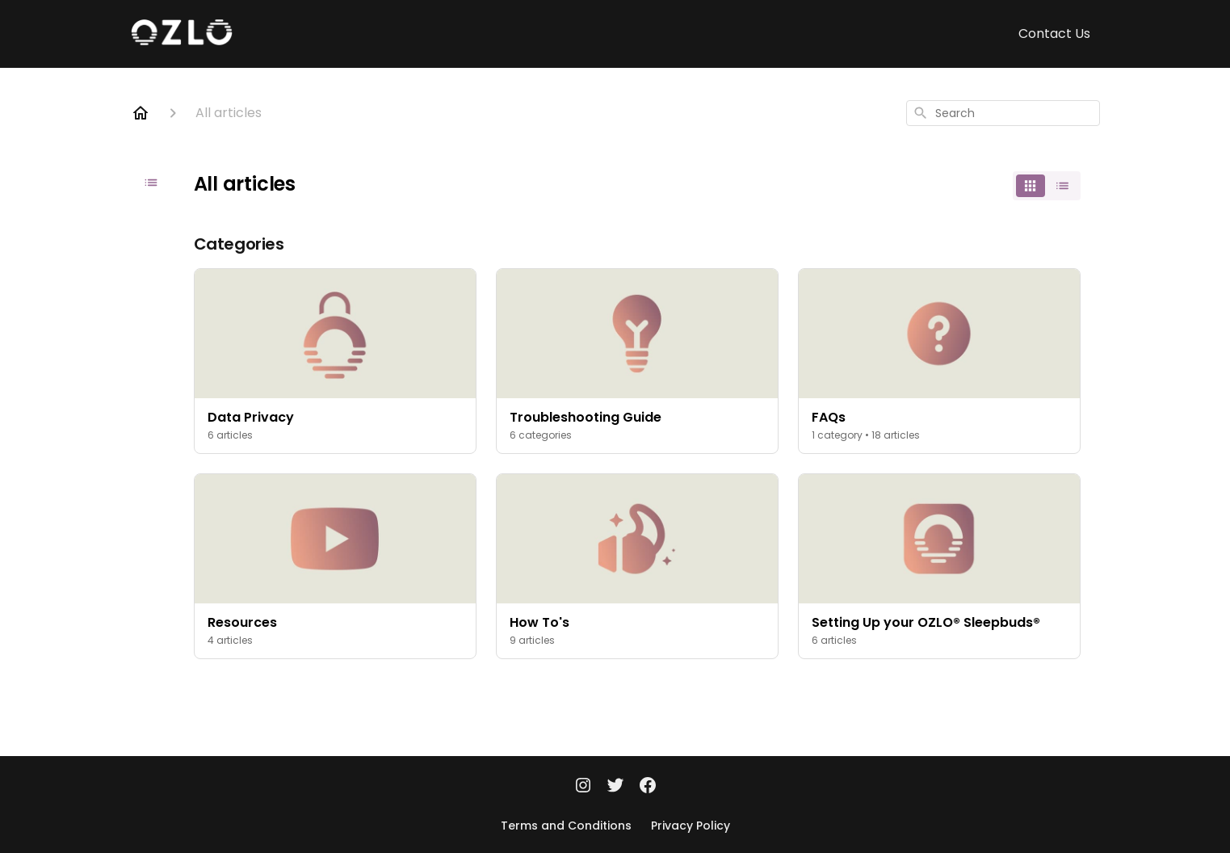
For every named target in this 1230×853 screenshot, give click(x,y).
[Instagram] (583, 786)
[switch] (1047, 185)
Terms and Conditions (566, 825)
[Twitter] (615, 786)
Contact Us (1054, 33)
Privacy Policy (690, 825)
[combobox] (1003, 113)
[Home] (140, 113)
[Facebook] (647, 786)
